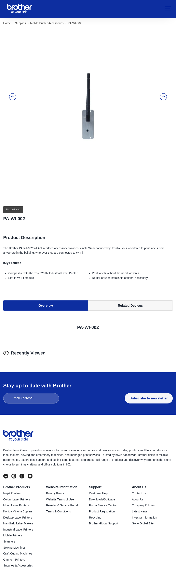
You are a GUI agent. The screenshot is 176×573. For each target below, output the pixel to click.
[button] (12, 89)
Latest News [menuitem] (140, 508)
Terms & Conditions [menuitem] (58, 508)
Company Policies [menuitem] (143, 502)
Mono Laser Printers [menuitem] (16, 502)
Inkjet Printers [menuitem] (12, 490)
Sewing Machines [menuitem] (14, 544)
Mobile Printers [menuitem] (12, 532)
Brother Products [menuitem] (16, 484)
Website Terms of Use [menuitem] (60, 496)
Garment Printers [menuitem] (14, 557)
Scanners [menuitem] (9, 538)
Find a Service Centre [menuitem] (103, 502)
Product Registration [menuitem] (102, 508)
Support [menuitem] (95, 484)
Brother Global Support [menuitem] (103, 520)
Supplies (20, 23)
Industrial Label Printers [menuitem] (18, 526)
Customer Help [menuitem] (98, 490)
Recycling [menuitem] (95, 514)
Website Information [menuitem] (61, 484)
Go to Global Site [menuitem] (143, 520)
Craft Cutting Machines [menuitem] (17, 550)
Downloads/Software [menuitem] (102, 496)
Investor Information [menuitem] (144, 514)
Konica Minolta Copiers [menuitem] (17, 508)
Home (7, 23)
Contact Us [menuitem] (139, 490)
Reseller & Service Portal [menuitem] (62, 502)
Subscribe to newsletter (149, 395)
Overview (45, 285)
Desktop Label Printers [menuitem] (17, 514)
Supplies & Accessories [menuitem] (18, 562)
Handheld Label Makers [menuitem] (18, 520)
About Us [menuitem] (139, 484)
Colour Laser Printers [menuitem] (16, 496)
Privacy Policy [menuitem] (55, 490)
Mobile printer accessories (47, 23)
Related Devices (130, 285)
